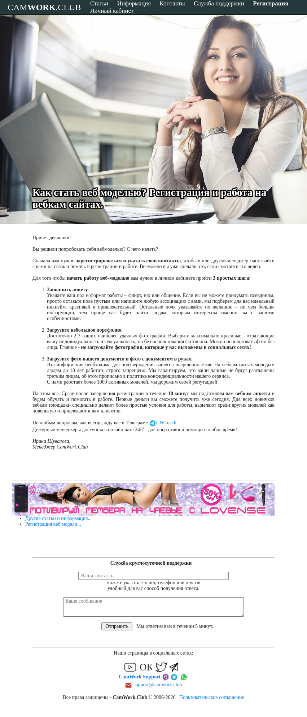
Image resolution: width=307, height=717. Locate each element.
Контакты (172, 3)
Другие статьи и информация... (58, 518)
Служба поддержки (219, 3)
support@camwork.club (157, 684)
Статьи (99, 3)
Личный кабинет (111, 10)
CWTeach (162, 422)
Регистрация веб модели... (53, 524)
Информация (134, 3)
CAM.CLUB (44, 7)
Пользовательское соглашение (211, 697)
